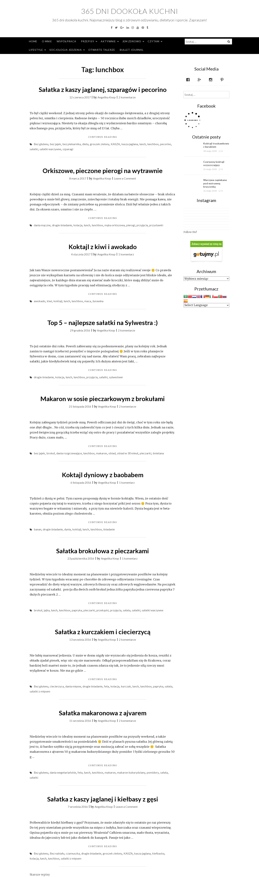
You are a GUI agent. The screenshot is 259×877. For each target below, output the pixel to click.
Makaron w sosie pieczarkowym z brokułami (102, 398)
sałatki (34, 149)
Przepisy (87, 41)
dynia (67, 529)
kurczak (126, 686)
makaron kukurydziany (131, 772)
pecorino (165, 144)
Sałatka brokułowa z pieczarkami (102, 551)
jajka (47, 610)
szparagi (68, 149)
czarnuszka (73, 853)
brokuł (50, 453)
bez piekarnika (71, 144)
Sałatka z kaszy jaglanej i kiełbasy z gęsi (102, 799)
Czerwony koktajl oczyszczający (213, 163)
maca (87, 301)
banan (37, 529)
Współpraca (66, 41)
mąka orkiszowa (114, 225)
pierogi (130, 225)
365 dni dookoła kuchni (129, 11)
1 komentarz (126, 254)
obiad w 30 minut (127, 453)
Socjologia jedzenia (65, 49)
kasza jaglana (129, 144)
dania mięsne (73, 686)
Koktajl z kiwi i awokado (103, 246)
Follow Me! (190, 232)
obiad (112, 453)
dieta (85, 144)
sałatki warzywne (50, 149)
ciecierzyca (57, 686)
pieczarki (145, 453)
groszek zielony (99, 144)
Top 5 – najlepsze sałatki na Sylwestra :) (102, 322)
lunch (142, 144)
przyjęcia (142, 225)
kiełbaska (158, 853)
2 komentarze (127, 97)
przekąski (102, 610)
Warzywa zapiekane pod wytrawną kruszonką (215, 183)
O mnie (47, 41)
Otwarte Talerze (101, 49)
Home (33, 41)
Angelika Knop (106, 97)
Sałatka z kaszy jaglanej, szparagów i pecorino (103, 89)
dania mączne (42, 225)
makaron (101, 453)
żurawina (97, 301)
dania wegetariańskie (63, 772)
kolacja (77, 225)
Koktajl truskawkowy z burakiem (216, 145)
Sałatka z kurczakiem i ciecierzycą (102, 631)
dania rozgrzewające (69, 453)
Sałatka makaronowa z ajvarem (102, 713)
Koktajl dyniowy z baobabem (102, 474)
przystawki (156, 225)
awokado (39, 301)
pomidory (153, 772)
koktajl (57, 301)
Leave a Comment (125, 178)
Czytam (153, 41)
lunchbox (153, 144)
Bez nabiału (57, 853)
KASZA (115, 144)
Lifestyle (36, 49)
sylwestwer (116, 377)
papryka (77, 610)
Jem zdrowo (131, 41)
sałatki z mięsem (40, 691)
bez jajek (55, 144)
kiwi (49, 301)
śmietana (158, 453)
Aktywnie (108, 41)
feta (106, 686)
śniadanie (109, 529)
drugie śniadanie (62, 225)
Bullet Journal (132, 49)
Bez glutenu (41, 144)
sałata (126, 610)
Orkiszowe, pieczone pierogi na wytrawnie (103, 170)
